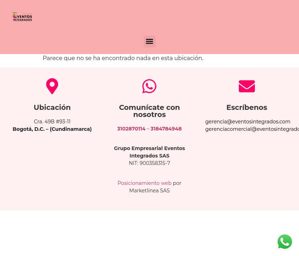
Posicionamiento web (144, 183)
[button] (150, 41)
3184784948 (166, 129)
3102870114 (131, 129)
